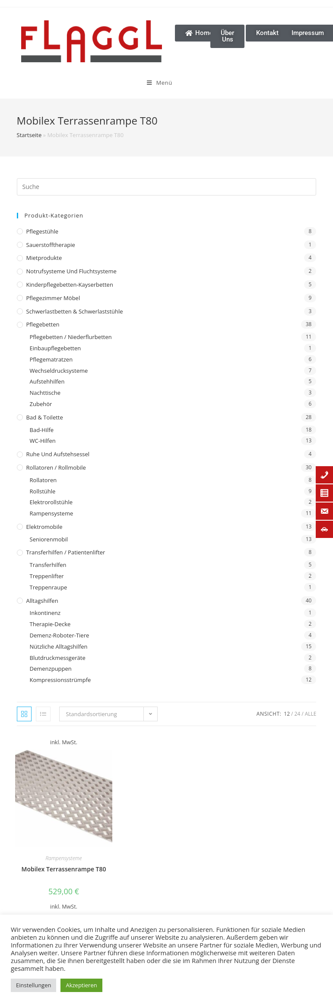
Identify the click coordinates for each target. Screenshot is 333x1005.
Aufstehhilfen (47, 381)
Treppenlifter (47, 576)
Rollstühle (43, 491)
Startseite (29, 135)
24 (298, 713)
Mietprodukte (44, 258)
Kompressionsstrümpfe (60, 680)
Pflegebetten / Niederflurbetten (71, 337)
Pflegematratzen (51, 359)
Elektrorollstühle (51, 502)
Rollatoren (43, 480)
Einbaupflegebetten (55, 348)
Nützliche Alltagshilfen (59, 646)
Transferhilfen (48, 565)
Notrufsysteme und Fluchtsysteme (71, 271)
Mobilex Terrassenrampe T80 (64, 869)
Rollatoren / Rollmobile (56, 467)
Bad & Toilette (44, 417)
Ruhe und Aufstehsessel (58, 454)
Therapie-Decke (50, 624)
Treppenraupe (48, 587)
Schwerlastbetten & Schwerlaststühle (74, 311)
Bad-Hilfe (42, 430)
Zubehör (41, 404)
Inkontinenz (45, 613)
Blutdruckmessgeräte (58, 658)
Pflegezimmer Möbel (53, 298)
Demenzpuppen (51, 668)
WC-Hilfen (43, 441)
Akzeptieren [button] (81, 985)
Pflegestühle (42, 231)
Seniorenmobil (49, 539)
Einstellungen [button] (33, 985)
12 (287, 713)
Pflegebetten (43, 324)
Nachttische (45, 393)
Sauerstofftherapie (50, 245)
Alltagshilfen (42, 601)
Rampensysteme (51, 513)
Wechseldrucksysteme (59, 370)
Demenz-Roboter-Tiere (59, 635)
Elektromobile (44, 527)
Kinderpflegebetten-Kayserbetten (69, 284)
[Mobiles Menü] (114, 83)
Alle (311, 713)
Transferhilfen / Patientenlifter (65, 552)
